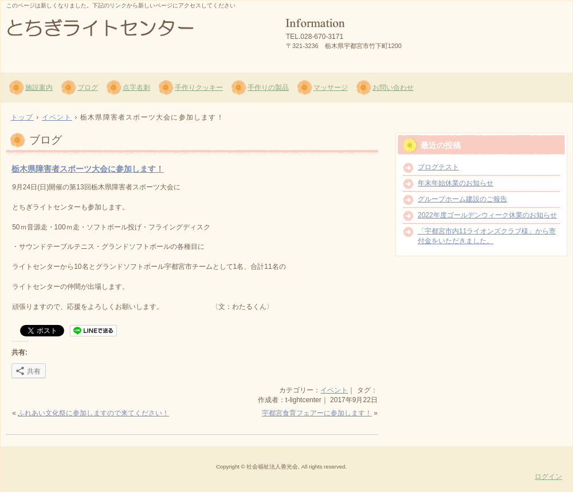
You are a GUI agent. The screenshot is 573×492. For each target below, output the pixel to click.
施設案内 (39, 88)
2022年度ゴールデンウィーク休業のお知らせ (487, 215)
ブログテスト (438, 167)
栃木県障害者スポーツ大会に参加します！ (87, 168)
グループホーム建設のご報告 (462, 199)
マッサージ (330, 88)
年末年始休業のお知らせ (455, 183)
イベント (334, 390)
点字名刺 (136, 88)
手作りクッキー (199, 88)
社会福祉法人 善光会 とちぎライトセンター (138, 35)
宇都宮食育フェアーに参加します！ (317, 413)
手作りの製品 (268, 88)
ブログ (87, 88)
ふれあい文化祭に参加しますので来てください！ (93, 413)
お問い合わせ (393, 88)
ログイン (548, 477)
